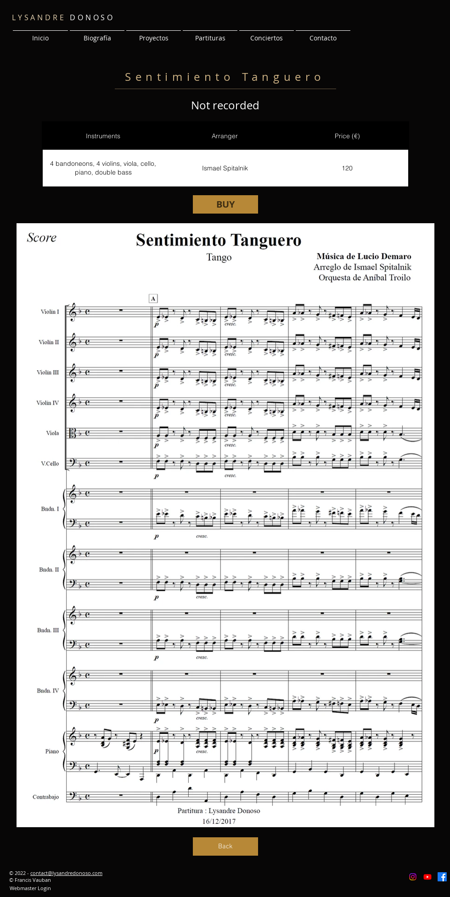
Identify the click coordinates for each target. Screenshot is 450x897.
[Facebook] (442, 876)
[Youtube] (427, 876)
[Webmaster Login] (30, 888)
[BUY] (225, 204)
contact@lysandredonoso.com (66, 872)
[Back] (225, 846)
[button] (153, 34)
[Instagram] (412, 876)
